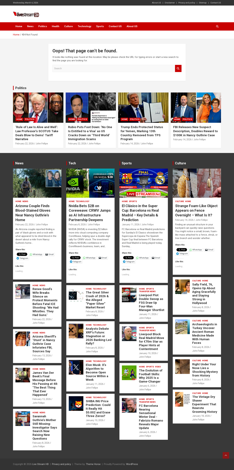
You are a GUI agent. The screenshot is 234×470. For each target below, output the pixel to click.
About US (156, 2)
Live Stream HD (40, 464)
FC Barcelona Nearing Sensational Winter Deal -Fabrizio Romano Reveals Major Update (151, 417)
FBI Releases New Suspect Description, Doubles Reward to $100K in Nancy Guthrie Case (195, 131)
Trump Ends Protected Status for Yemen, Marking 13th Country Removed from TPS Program (142, 133)
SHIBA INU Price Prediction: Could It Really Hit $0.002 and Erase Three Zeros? (98, 408)
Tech (72, 163)
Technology (84, 26)
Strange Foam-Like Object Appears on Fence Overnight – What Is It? (196, 210)
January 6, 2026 (147, 385)
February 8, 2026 (41, 443)
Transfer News (147, 291)
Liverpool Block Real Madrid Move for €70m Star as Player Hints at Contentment (151, 341)
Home (18, 26)
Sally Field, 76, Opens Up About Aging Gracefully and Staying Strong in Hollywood (204, 294)
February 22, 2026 (24, 143)
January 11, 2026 (95, 384)
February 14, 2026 (130, 143)
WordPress (132, 464)
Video (158, 367)
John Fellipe (42, 143)
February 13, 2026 (41, 355)
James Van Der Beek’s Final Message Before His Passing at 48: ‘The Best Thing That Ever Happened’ (45, 384)
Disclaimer (170, 2)
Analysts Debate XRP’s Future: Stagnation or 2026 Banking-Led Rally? (98, 336)
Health (55, 26)
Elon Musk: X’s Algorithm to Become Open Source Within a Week (97, 372)
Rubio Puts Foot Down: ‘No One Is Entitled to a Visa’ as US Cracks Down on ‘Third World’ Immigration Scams (90, 133)
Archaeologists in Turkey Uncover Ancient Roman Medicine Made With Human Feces (204, 333)
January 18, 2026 (201, 416)
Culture (68, 26)
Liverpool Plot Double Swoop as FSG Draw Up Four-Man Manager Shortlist (151, 302)
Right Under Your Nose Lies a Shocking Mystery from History (205, 369)
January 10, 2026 (95, 420)
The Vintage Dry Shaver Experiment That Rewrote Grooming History (204, 404)
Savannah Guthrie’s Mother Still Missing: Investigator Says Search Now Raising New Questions (44, 427)
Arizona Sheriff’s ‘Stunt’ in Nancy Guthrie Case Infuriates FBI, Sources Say (44, 344)
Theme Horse (93, 464)
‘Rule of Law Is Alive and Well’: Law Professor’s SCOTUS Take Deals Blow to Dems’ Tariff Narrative (36, 133)
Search (178, 68)
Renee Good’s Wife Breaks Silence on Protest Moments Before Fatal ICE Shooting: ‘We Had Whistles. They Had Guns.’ (45, 302)
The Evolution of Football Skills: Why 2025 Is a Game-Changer (150, 376)
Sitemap (203, 2)
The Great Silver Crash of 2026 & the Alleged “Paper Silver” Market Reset (97, 300)
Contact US (215, 2)
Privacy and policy (186, 2)
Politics (42, 26)
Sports (100, 26)
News (30, 26)
